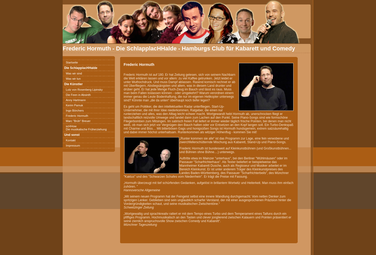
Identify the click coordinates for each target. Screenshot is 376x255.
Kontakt (70, 140)
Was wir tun (73, 78)
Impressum (73, 145)
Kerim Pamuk (74, 105)
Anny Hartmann (76, 100)
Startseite (72, 62)
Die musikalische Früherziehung (86, 129)
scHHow (71, 126)
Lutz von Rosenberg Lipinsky (84, 89)
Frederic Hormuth (77, 115)
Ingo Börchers (75, 110)
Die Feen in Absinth (78, 94)
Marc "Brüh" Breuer (78, 121)
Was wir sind (74, 73)
